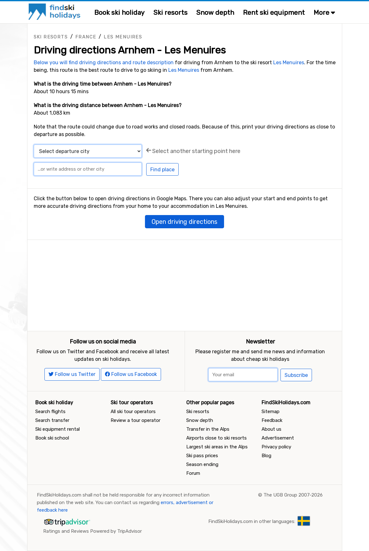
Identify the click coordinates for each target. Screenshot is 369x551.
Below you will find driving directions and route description (104, 62)
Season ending (202, 464)
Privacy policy (276, 447)
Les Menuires (123, 37)
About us (271, 429)
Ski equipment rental (57, 429)
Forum (193, 473)
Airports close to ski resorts (216, 438)
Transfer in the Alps (207, 429)
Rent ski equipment (274, 12)
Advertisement (278, 438)
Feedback (272, 420)
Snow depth (215, 12)
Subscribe (296, 375)
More (324, 12)
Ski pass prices (202, 455)
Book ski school (52, 438)
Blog (266, 455)
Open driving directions (184, 221)
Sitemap (271, 411)
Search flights (50, 411)
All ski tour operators (133, 411)
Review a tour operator (135, 420)
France (85, 37)
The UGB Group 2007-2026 (293, 495)
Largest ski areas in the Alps (217, 447)
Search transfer (52, 420)
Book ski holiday (119, 12)
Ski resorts (170, 12)
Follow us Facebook (131, 374)
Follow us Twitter (72, 374)
